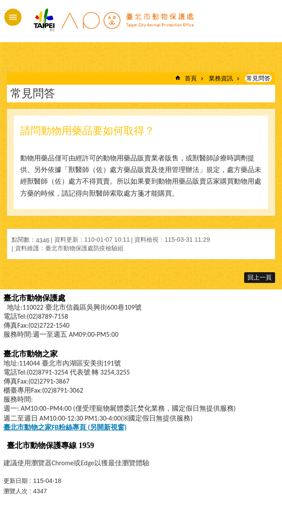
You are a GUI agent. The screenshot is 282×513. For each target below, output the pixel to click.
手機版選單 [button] (13, 17)
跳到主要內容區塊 (4, 4)
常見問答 (258, 78)
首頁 (191, 78)
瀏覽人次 (15, 491)
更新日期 (15, 480)
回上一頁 (260, 277)
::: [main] (9, 69)
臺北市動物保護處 (113, 25)
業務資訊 (221, 78)
